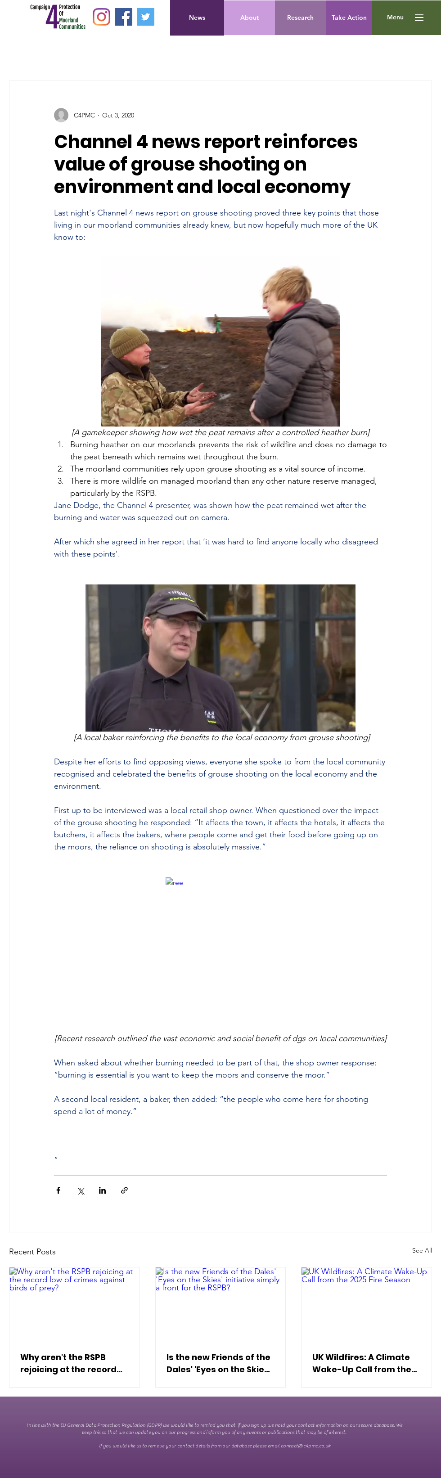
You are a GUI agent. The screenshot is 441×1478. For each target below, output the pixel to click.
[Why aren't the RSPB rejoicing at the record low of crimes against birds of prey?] (74, 1303)
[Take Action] (349, 17)
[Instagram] (101, 17)
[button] (395, 17)
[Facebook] (123, 17)
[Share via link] (124, 1190)
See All (422, 1250)
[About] (249, 17)
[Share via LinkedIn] (102, 1190)
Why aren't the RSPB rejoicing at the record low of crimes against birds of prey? (68, 1363)
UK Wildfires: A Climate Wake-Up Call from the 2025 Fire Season (361, 1363)
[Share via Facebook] (58, 1190)
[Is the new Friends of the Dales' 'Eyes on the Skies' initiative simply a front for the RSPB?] (221, 1303)
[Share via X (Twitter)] (80, 1190)
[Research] (300, 17)
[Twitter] (145, 17)
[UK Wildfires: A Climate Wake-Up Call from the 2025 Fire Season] (367, 1303)
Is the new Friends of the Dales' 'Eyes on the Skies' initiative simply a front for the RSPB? (218, 1363)
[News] (197, 18)
